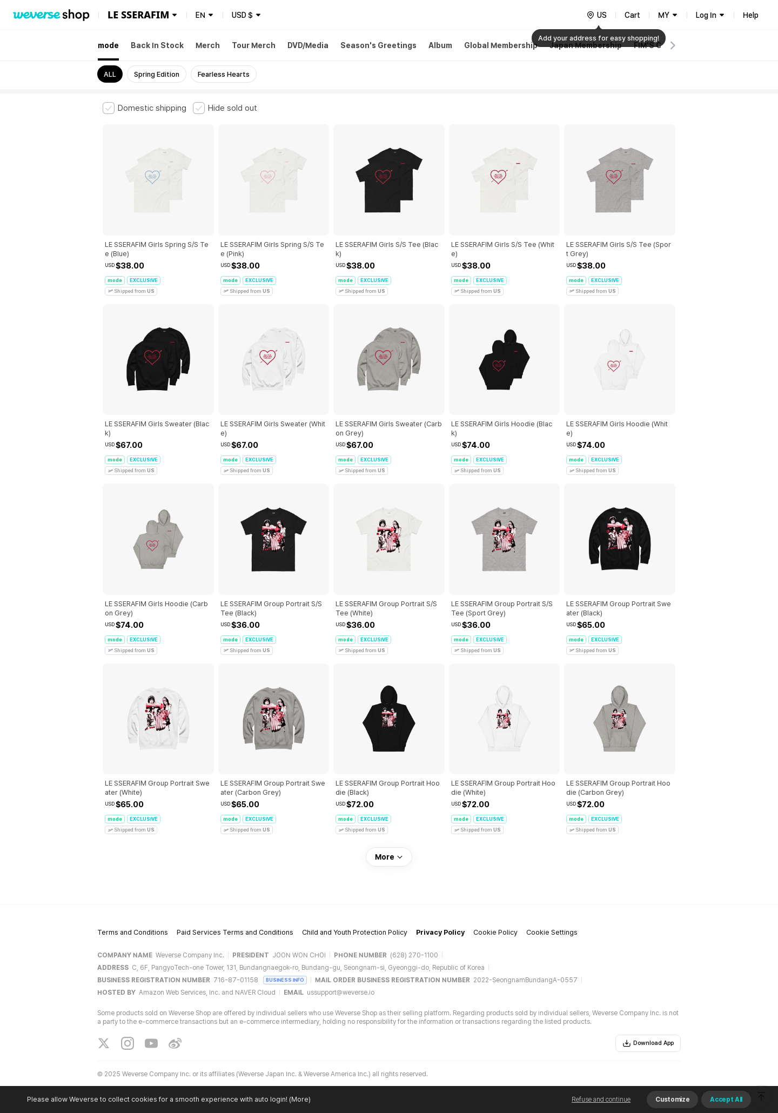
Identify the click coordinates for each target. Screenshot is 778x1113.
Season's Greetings (378, 45)
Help (751, 15)
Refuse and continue (601, 1099)
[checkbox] (144, 108)
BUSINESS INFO (285, 980)
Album (440, 45)
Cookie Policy (495, 932)
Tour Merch (254, 45)
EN (200, 15)
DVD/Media (307, 45)
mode (108, 45)
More (389, 857)
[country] (596, 15)
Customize (672, 1099)
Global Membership (501, 45)
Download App (648, 1043)
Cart (632, 15)
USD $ (242, 15)
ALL (110, 74)
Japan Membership (585, 45)
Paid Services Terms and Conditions (235, 932)
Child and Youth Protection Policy (354, 932)
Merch (208, 45)
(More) (299, 1099)
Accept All (726, 1099)
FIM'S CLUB (655, 45)
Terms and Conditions (132, 932)
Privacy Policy (440, 932)
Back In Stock (157, 45)
